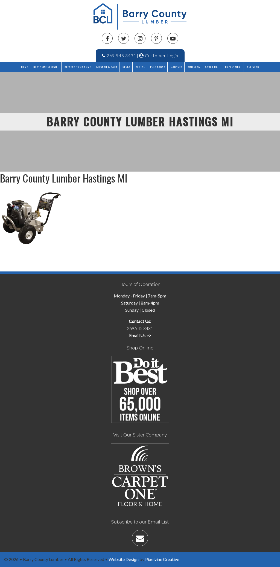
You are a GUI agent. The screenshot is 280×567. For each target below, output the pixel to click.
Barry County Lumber (142, 16)
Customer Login (158, 55)
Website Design (124, 559)
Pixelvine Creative (162, 559)
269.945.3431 (119, 55)
